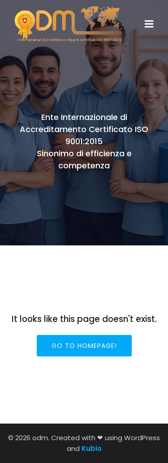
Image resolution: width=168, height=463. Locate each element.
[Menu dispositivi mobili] (149, 24)
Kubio (92, 448)
